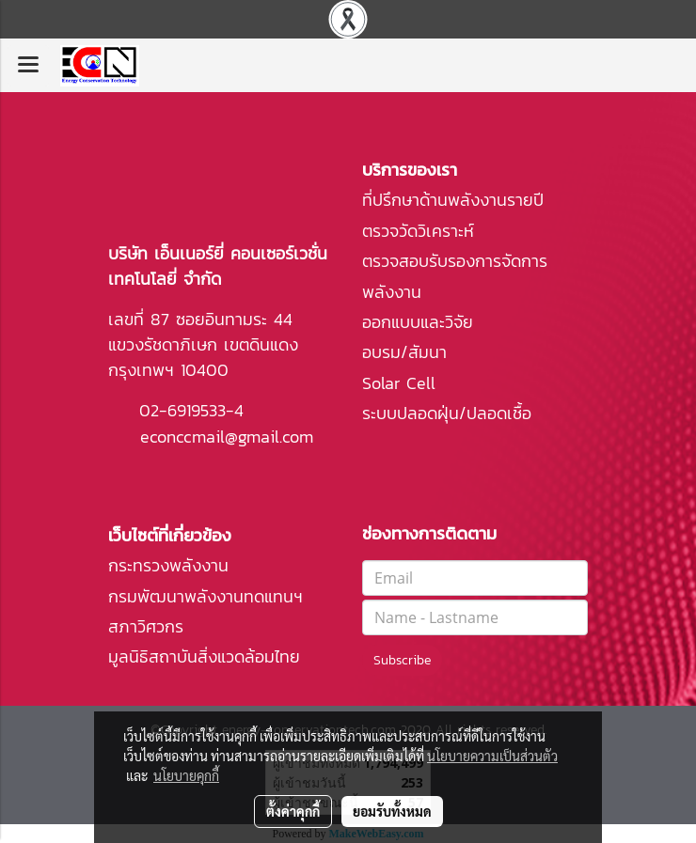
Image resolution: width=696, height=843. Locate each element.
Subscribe (402, 660)
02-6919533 (182, 410)
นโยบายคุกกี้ (186, 775)
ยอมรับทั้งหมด (392, 811)
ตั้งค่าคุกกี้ (293, 811)
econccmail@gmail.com (226, 436)
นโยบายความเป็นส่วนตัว (492, 755)
